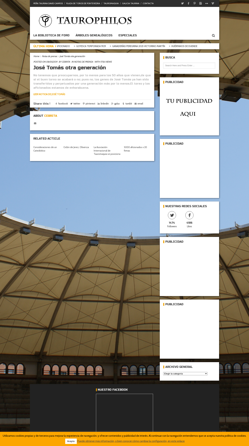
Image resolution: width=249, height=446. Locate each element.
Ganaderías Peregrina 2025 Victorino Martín (139, 46)
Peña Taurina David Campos (48, 3)
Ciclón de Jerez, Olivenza (76, 147)
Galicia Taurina (130, 3)
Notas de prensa (49, 56)
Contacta (148, 3)
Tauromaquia (111, 3)
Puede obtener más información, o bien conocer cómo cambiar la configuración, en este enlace (131, 441)
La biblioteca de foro (51, 35)
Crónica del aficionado (57, 46)
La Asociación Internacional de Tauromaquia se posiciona (107, 150)
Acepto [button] (71, 441)
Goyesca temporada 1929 (92, 46)
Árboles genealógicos (94, 35)
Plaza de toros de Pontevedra (83, 3)
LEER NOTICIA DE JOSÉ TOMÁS (49, 94)
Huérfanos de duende (186, 46)
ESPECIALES (127, 35)
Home (36, 56)
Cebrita (66, 61)
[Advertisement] (189, 170)
